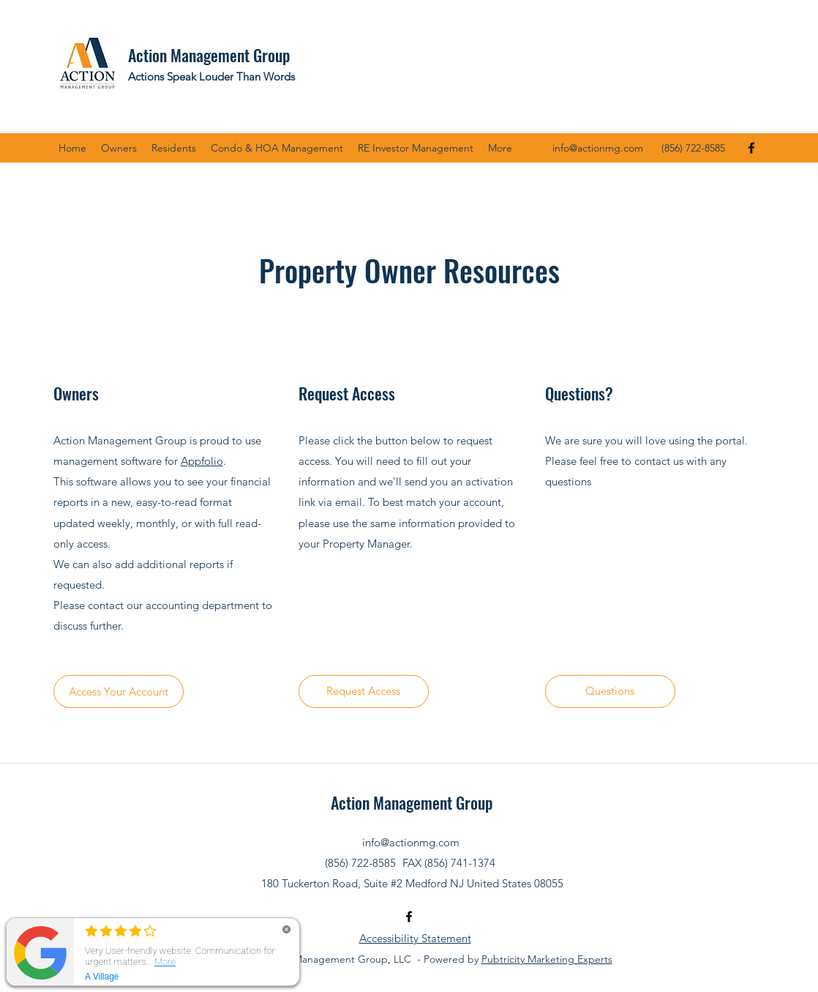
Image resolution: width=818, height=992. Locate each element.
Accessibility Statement (415, 938)
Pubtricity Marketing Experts (546, 959)
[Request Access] (364, 691)
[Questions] (610, 691)
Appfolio (202, 461)
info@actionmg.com (597, 147)
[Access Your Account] (118, 691)
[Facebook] (751, 148)
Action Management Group (209, 55)
